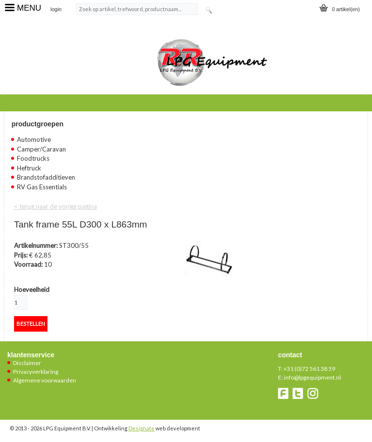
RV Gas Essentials (42, 187)
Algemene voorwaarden (44, 380)
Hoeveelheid (31, 289)
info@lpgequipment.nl (312, 377)
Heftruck (29, 168)
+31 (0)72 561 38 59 (309, 368)
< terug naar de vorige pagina (55, 206)
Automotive (34, 139)
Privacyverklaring (35, 371)
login (56, 9)
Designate (141, 428)
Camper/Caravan (41, 149)
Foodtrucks (33, 158)
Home (22, 102)
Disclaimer (27, 362)
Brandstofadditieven (46, 177)
